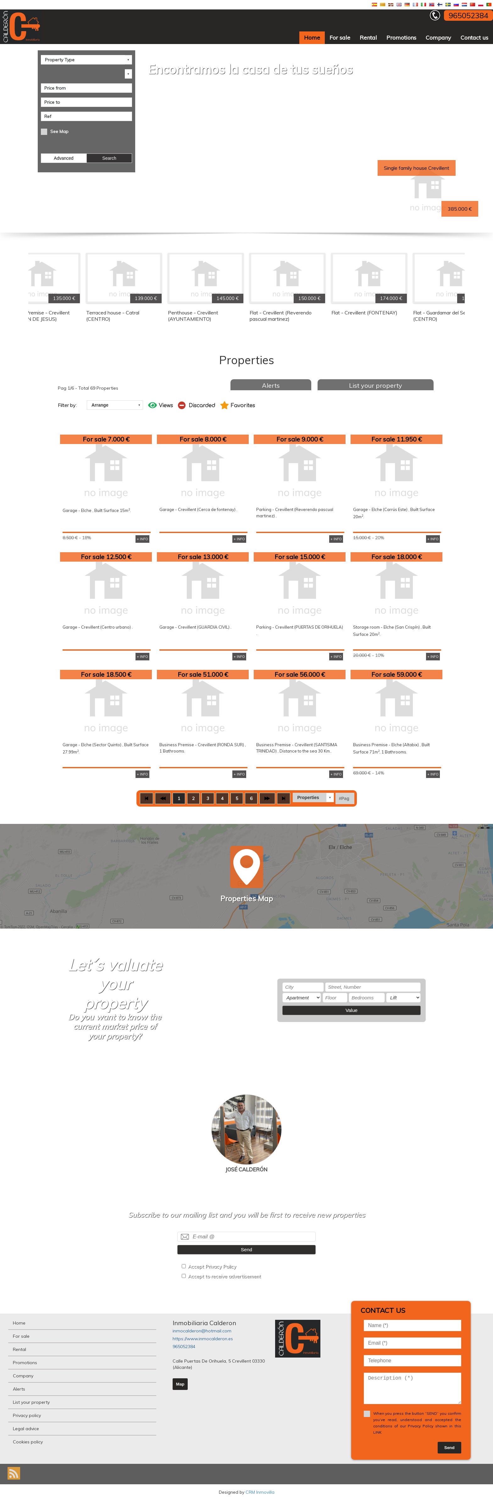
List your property (375, 385)
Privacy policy (27, 1415)
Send (246, 1249)
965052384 (184, 1346)
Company (438, 37)
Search (109, 158)
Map (180, 1384)
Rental (368, 37)
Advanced (63, 158)
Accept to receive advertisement (224, 1276)
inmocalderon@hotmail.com (202, 1331)
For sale (340, 37)
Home (312, 37)
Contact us (474, 37)
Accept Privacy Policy (212, 1266)
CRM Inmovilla (260, 1492)
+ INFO (142, 539)
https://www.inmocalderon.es (203, 1339)
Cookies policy (28, 1442)
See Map (59, 131)
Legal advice (26, 1428)
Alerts (271, 385)
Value (351, 1010)
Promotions (401, 37)
